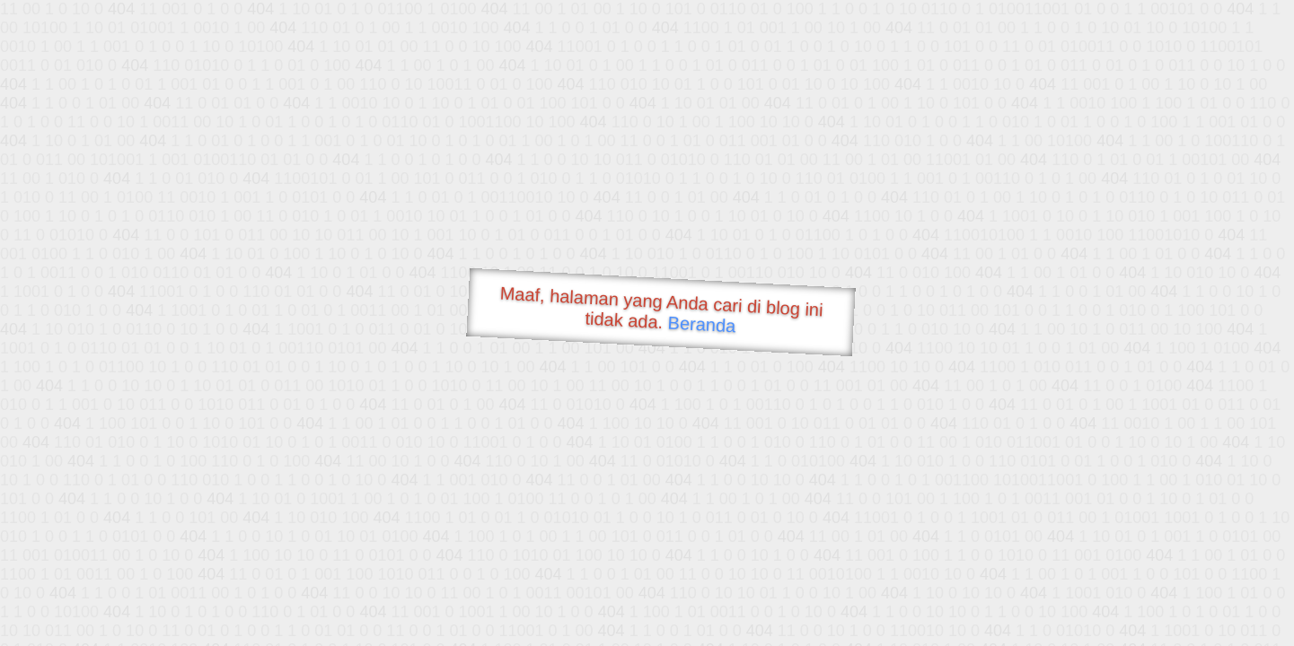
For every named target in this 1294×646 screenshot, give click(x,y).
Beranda (701, 324)
